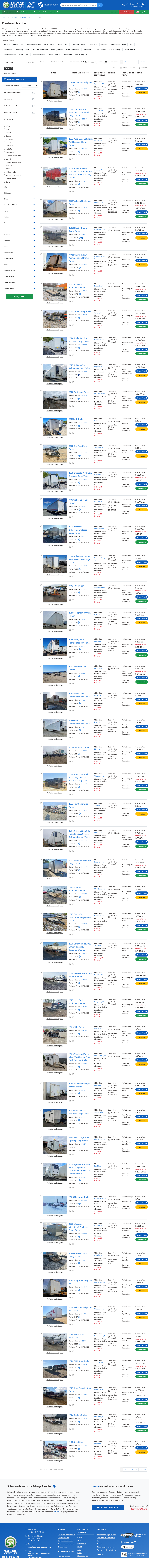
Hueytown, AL (99, 1002)
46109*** (84, 1117)
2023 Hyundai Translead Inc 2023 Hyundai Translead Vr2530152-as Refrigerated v (80, 1169)
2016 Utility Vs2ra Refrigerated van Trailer (79, 367)
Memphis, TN (98, 340)
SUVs (7, 182)
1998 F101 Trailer (76, 585)
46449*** (84, 422)
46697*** (84, 452)
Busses (7, 133)
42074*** (84, 619)
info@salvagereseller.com (39, 1546)
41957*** (84, 148)
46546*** (84, 953)
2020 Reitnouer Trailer (79, 392)
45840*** (84, 89)
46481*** (84, 566)
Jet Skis (7, 159)
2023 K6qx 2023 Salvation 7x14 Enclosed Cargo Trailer (81, 142)
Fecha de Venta (89, 62)
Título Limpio (7, 49)
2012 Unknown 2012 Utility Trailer (78, 1255)
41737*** (84, 1030)
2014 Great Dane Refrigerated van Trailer (79, 695)
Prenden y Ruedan (22, 49)
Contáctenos (62, 1547)
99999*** (84, 1200)
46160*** (84, 751)
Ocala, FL (97, 420)
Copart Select (18, 44)
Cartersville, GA (99, 229)
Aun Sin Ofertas (129, 49)
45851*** (84, 345)
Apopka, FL (98, 1255)
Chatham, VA (99, 1390)
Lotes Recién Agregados (13, 85)
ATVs (7, 126)
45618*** (84, 924)
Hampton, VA (99, 862)
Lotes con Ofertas (9, 54)
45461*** (84, 234)
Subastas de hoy (64, 1556)
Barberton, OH (99, 286)
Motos (79, 1547)
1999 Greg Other (76, 1442)
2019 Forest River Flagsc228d (76, 1336)
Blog (98, 1541)
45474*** (84, 1090)
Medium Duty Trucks (12, 162)
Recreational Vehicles (13, 175)
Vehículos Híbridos (38, 54)
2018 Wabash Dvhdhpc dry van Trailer (79, 1085)
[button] (11, 12)
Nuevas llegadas (81, 54)
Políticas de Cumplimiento (106, 1550)
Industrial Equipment (12, 156)
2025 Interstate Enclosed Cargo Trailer (80, 862)
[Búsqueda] (100, 5)
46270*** (84, 181)
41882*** (84, 1418)
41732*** (84, 1007)
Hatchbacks (9, 152)
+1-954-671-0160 (135, 4)
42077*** (84, 646)
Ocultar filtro (30, 62)
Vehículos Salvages (34, 44)
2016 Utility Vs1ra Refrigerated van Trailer (79, 641)
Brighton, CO (98, 1166)
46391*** (84, 315)
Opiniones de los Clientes (106, 1538)
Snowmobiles (10, 179)
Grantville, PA (99, 528)
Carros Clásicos (100, 49)
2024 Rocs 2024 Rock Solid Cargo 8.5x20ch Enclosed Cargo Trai (78, 777)
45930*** (84, 840)
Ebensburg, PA (99, 1139)
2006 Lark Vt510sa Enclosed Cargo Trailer (79, 1112)
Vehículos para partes (118, 44)
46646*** (84, 867)
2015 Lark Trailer (76, 419)
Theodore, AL (99, 447)
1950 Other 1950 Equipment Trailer (77, 889)
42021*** (84, 506)
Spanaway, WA (99, 84)
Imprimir (142, 68)
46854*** (84, 810)
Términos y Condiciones (105, 1547)
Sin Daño (103, 44)
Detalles (142, 92)
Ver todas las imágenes (55, 101)
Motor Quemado (57, 49)
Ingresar (114, 12)
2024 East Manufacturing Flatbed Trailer (80, 975)
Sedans (7, 136)
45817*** (84, 372)
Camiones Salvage (78, 44)
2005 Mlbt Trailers (77, 1027)
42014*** (84, 395)
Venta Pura (68, 54)
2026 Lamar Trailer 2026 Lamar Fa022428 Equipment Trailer (80, 947)
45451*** (84, 264)
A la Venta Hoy (114, 49)
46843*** (84, 1445)
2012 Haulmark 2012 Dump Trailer (78, 229)
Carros (79, 1537)
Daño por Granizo (72, 49)
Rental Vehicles (54, 54)
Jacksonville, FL (99, 1112)
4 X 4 (132, 44)
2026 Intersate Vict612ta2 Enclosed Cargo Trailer (80, 474)
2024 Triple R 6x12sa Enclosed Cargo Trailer (79, 340)
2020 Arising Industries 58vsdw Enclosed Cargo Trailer (79, 559)
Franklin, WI (98, 975)
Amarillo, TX (98, 111)
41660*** (84, 894)
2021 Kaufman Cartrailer (80, 747)
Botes (79, 1553)
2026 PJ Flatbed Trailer (79, 1361)
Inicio (4, 17)
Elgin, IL (97, 749)
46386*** (84, 700)
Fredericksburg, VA (99, 559)
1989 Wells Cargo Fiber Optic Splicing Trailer (79, 1139)
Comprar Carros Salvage (20, 17)
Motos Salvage (63, 44)
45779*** (84, 589)
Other (7, 169)
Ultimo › (143, 62)
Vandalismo (86, 49)
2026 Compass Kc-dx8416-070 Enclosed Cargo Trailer (79, 112)
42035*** (84, 536)
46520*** (84, 1064)
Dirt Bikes (8, 146)
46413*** (84, 207)
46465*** (84, 1395)
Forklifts (8, 149)
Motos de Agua (82, 1556)
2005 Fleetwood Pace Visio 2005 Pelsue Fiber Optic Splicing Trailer (80, 1057)
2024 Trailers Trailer (78, 1415)
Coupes (7, 143)
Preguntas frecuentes (65, 1541)
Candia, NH (98, 313)
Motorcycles (9, 166)
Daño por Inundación (40, 49)
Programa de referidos (66, 1544)
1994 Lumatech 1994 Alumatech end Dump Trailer (79, 258)
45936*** (84, 1260)
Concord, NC (98, 501)
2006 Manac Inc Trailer (79, 1197)
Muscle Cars (23, 54)
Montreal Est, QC (100, 1198)
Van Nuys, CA (99, 1029)
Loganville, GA (99, 367)
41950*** (84, 119)
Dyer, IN (97, 614)
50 (106, 62)
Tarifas (99, 1544)
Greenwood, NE (99, 668)
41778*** (84, 1233)
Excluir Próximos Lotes (12, 106)
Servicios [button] (53, 12)
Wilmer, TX (98, 140)
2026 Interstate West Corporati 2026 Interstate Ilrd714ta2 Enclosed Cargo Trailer (80, 173)
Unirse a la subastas (106, 1507)
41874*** (84, 1365)
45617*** (84, 291)
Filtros (114, 68)
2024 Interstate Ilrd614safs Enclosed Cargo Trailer (78, 529)
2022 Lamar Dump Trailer (80, 311)
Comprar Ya (93, 44)
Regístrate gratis (139, 1508)
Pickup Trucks (10, 172)
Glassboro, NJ (99, 202)
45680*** (84, 673)
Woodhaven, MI (99, 394)
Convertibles (9, 139)
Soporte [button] (42, 12)
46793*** (84, 1144)
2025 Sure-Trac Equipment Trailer (77, 286)
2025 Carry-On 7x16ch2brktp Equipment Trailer (80, 917)
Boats (7, 129)
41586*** (84, 1177)
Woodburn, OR (99, 889)
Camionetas (81, 1543)
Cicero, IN (97, 641)
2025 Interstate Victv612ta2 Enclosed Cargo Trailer (78, 1227)
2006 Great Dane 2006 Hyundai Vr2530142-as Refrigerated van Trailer (79, 834)
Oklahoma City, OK (99, 257)
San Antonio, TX (100, 1056)
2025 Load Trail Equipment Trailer (77, 1002)
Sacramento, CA (100, 945)
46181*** (83, 727)
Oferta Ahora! (142, 88)
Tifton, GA (98, 805)
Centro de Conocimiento (66, 1534)
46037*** (84, 1314)
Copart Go (6, 44)
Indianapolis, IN (99, 1336)
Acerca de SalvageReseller (106, 1534)
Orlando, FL (98, 170)
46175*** (84, 980)
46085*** (84, 784)
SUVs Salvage (49, 44)
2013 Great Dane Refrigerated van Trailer (79, 722)
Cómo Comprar (63, 1538)
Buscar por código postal (13, 93)
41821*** (83, 1341)
